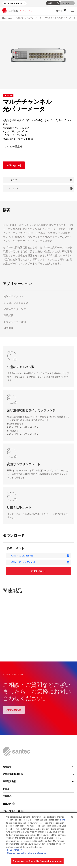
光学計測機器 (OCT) (38, 774)
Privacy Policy (14, 850)
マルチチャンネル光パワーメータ (60, 18)
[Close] (72, 817)
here (62, 819)
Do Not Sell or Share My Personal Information (37, 861)
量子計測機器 (38, 781)
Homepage (7, 18)
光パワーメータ (34, 18)
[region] (38, 839)
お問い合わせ (38, 571)
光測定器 (20, 18)
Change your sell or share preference (26, 853)
